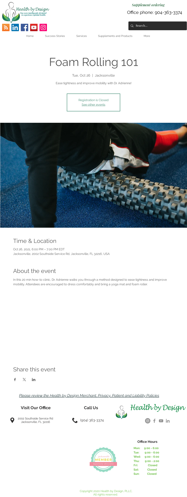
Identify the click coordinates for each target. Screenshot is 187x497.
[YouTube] (34, 27)
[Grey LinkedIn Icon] (167, 420)
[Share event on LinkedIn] (33, 379)
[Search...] (157, 25)
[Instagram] (43, 27)
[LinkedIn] (15, 27)
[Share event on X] (24, 379)
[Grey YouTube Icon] (161, 420)
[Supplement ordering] (148, 5)
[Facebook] (24, 27)
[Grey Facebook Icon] (154, 420)
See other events (93, 104)
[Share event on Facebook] (15, 379)
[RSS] (6, 27)
